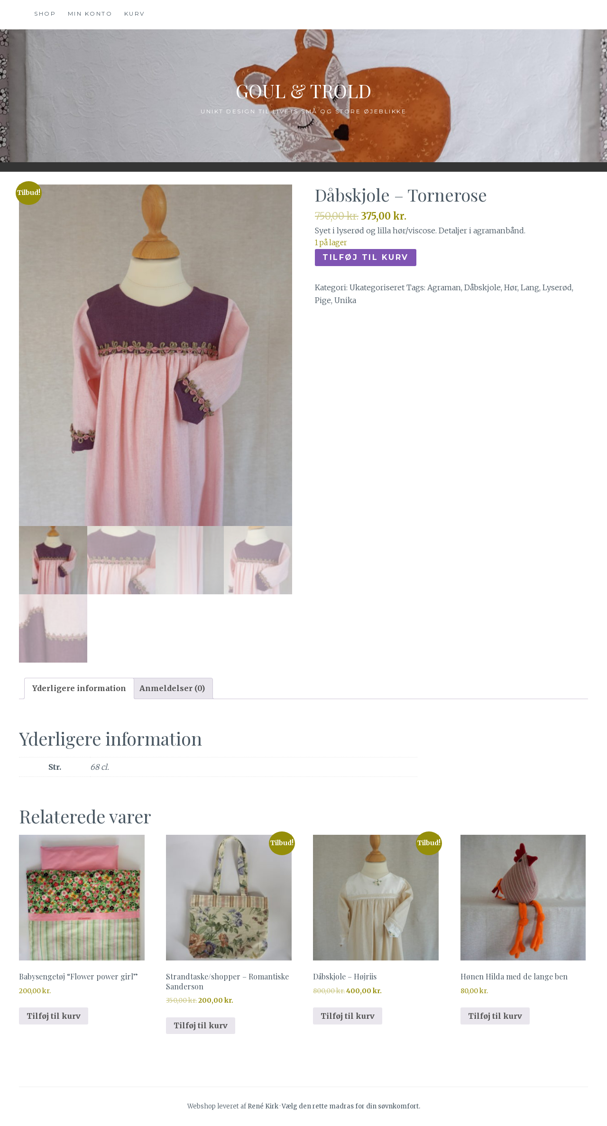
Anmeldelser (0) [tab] (172, 688)
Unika (345, 300)
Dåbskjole (482, 287)
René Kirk (263, 1106)
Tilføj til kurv (365, 257)
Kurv (134, 13)
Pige (323, 300)
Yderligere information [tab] (79, 688)
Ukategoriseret (377, 287)
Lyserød (557, 287)
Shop (45, 13)
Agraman (444, 287)
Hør (510, 287)
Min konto (90, 13)
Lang (530, 287)
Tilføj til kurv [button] (54, 1016)
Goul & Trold (303, 88)
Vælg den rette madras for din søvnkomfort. (351, 1106)
